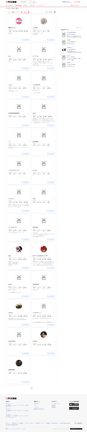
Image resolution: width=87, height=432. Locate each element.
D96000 (68, 62)
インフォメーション (56, 403)
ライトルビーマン (12, 227)
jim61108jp (35, 141)
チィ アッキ (35, 56)
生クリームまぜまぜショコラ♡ (40, 255)
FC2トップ (8, 423)
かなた (34, 198)
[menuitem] (26, 5)
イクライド (11, 198)
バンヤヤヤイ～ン (37, 312)
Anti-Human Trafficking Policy (12, 424)
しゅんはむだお (36, 84)
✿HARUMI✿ (11, 369)
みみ (9, 255)
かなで (10, 284)
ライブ (9, 428)
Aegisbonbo (36, 284)
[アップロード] (9, 5)
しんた (10, 84)
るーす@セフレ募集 (10, 8)
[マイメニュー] (75, 5)
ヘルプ (35, 405)
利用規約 (54, 405)
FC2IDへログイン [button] (67, 1)
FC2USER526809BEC (14, 113)
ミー (9, 141)
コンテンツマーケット (17, 428)
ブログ (23, 428)
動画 (7, 428)
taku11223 (35, 227)
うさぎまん (35, 27)
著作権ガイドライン (40, 423)
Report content (55, 423)
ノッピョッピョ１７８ (13, 170)
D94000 (68, 40)
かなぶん (10, 312)
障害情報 (54, 407)
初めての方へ (37, 403)
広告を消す (79, 27)
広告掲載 (48, 423)
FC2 (9, 2)
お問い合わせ (15, 423)
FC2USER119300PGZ (71, 32)
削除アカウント (12, 27)
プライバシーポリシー (29, 423)
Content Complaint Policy (64, 423)
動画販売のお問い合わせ (39, 409)
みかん (34, 113)
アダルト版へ (77, 1)
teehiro (68, 55)
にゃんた (35, 170)
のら (9, 56)
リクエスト (36, 407)
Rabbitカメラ (70, 47)
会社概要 (21, 423)
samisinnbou (11, 341)
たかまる (35, 341)
